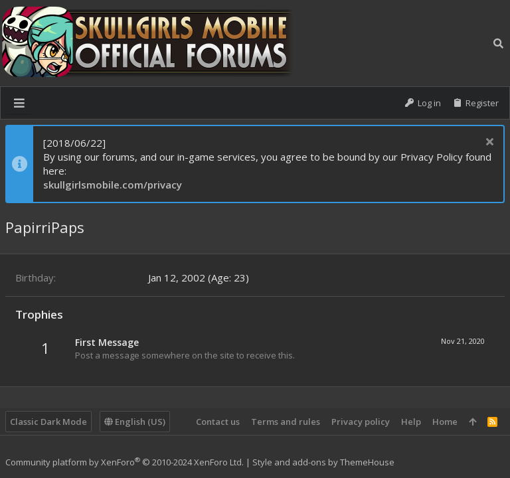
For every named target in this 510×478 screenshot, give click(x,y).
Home (445, 422)
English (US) (134, 422)
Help (411, 422)
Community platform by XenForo (124, 462)
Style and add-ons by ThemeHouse (323, 462)
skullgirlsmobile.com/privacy (112, 184)
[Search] (498, 43)
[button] (19, 103)
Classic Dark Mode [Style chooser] (48, 422)
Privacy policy (360, 422)
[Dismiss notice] (487, 143)
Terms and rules (285, 422)
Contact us (218, 422)
